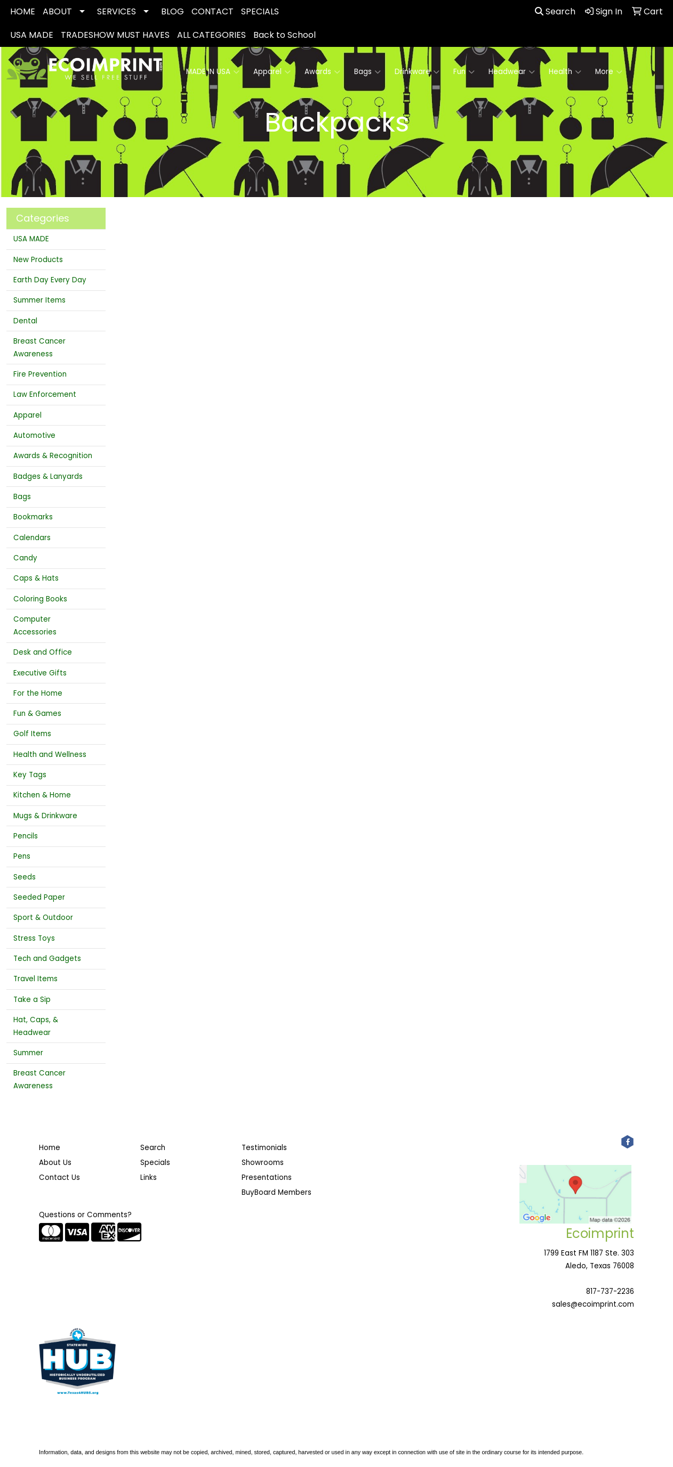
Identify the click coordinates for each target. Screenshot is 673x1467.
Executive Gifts (40, 673)
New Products (38, 260)
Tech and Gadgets (47, 958)
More (608, 72)
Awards (322, 72)
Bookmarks (33, 517)
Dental (25, 321)
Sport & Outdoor (43, 917)
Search (555, 11)
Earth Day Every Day (49, 280)
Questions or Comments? (85, 1215)
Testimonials (264, 1148)
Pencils (25, 836)
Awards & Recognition (52, 456)
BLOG (172, 11)
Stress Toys (34, 938)
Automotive (34, 435)
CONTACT (212, 11)
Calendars (32, 538)
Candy (25, 558)
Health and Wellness (49, 754)
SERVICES (116, 11)
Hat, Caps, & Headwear (35, 1026)
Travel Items (35, 979)
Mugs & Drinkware (45, 816)
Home (49, 1148)
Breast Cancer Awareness (39, 347)
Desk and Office (42, 652)
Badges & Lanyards (48, 476)
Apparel (272, 72)
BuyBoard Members (276, 1192)
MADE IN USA (212, 72)
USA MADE (31, 35)
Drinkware (417, 72)
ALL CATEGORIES (211, 35)
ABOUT (57, 11)
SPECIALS (260, 11)
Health (565, 72)
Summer (28, 1053)
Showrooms (263, 1163)
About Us (55, 1163)
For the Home (37, 693)
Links (148, 1177)
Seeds (24, 877)
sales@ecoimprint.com (593, 1304)
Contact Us (59, 1177)
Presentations (267, 1177)
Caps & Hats (36, 578)
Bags (367, 72)
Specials (155, 1163)
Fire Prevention (40, 374)
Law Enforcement (44, 394)
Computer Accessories (35, 625)
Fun (464, 72)
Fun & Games (37, 713)
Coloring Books (40, 599)
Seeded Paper (39, 897)
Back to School (284, 35)
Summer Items (39, 300)
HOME (22, 11)
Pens (21, 856)
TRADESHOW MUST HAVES (115, 35)
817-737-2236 (610, 1291)
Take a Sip (32, 1000)
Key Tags (29, 775)
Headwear (511, 72)
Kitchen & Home (42, 795)
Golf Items (32, 734)
